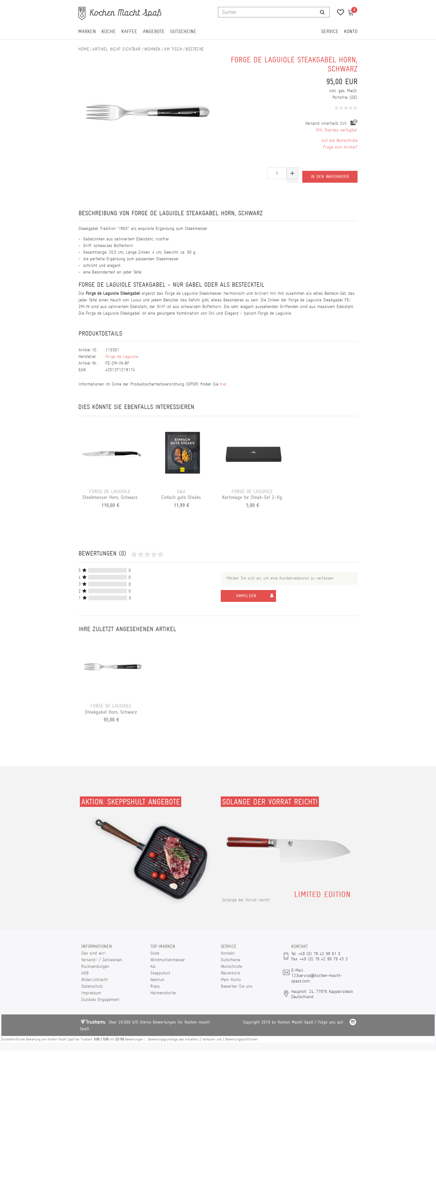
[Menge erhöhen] (292, 173)
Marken (87, 31)
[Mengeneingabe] (277, 173)
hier (223, 384)
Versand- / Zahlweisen (101, 959)
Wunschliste (231, 966)
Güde (154, 953)
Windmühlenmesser (167, 959)
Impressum (91, 992)
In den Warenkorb (330, 173)
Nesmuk (157, 979)
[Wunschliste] (338, 13)
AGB (85, 973)
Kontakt (228, 953)
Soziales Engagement (100, 999)
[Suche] (322, 12)
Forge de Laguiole (121, 356)
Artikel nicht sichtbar (117, 49)
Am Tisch (173, 49)
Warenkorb (230, 973)
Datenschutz (92, 986)
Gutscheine (183, 31)
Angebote (154, 31)
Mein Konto (231, 979)
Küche (108, 31)
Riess (155, 986)
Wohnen (152, 49)
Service (329, 31)
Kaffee (129, 31)
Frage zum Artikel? (340, 147)
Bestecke (194, 49)
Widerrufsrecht (94, 979)
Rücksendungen (95, 966)
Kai (153, 966)
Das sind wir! (93, 953)
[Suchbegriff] (266, 12)
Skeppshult (160, 973)
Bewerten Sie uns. (237, 986)
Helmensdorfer (163, 992)
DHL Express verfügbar (337, 129)
